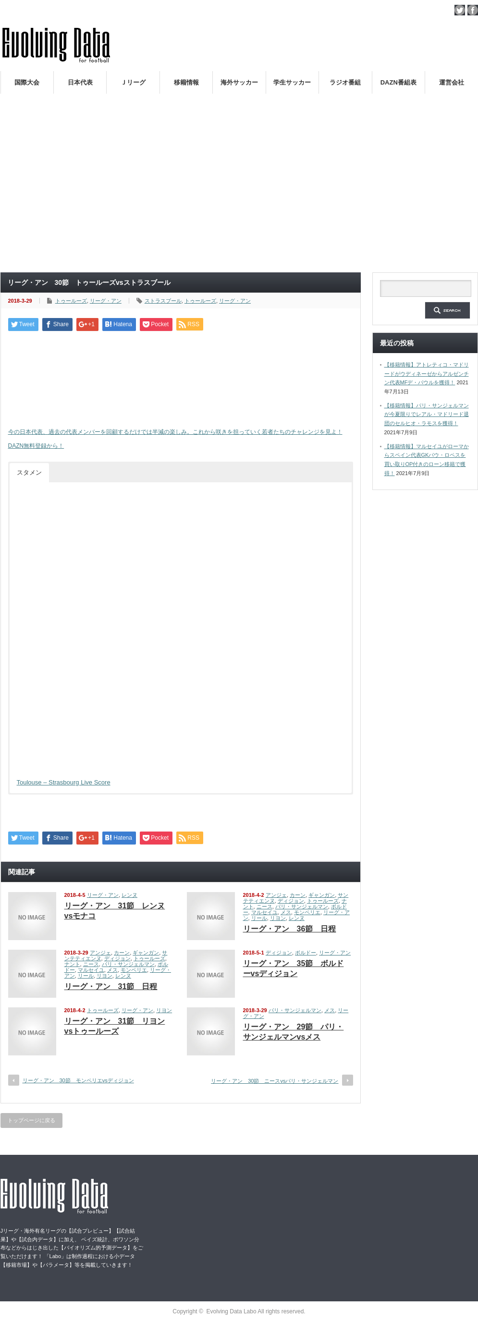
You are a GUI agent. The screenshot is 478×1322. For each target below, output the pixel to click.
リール (259, 918)
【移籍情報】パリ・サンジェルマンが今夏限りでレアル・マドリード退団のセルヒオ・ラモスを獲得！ (426, 414)
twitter (459, 10)
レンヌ (129, 895)
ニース (264, 906)
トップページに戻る (31, 1120)
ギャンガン (321, 895)
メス (286, 912)
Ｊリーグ (133, 82)
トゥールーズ (71, 301)
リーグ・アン (106, 301)
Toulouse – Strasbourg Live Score (63, 782)
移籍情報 (186, 82)
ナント (72, 964)
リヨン (278, 918)
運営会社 (451, 82)
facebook (472, 10)
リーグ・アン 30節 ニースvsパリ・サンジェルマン (274, 1081)
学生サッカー (292, 82)
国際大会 (26, 82)
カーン (298, 895)
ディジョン (291, 901)
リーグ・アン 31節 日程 (111, 986)
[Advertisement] (239, 194)
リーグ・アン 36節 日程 (289, 929)
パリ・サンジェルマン (301, 906)
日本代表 (80, 82)
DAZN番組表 (398, 82)
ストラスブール (163, 301)
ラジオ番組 (345, 82)
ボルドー (305, 952)
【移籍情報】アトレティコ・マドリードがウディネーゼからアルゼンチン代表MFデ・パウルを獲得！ (426, 373)
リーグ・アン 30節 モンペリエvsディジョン (78, 1080)
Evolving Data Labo (232, 1311)
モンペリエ (307, 912)
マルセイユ (264, 912)
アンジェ (276, 895)
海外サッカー (239, 82)
